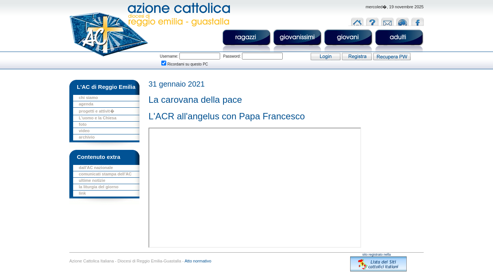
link (82, 193)
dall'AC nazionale (96, 167)
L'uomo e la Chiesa (97, 118)
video (84, 130)
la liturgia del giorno (98, 187)
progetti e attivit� (96, 111)
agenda (86, 104)
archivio (87, 137)
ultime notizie (92, 180)
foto (83, 124)
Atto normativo (198, 261)
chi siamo (88, 97)
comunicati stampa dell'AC (105, 174)
